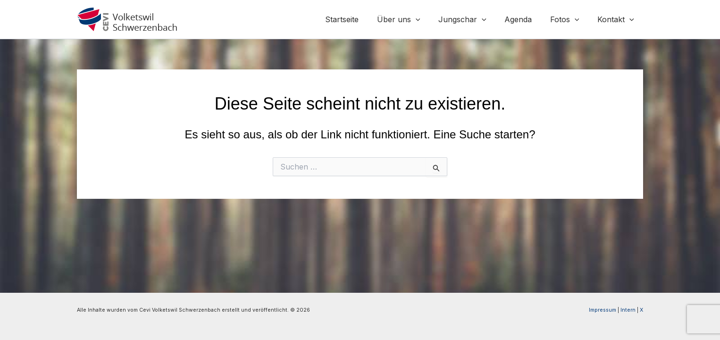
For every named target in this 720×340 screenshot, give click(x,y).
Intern (628, 310)
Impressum (602, 310)
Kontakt (617, 19)
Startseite (359, 19)
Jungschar (473, 19)
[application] (430, 19)
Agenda (526, 19)
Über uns (413, 19)
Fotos (569, 19)
